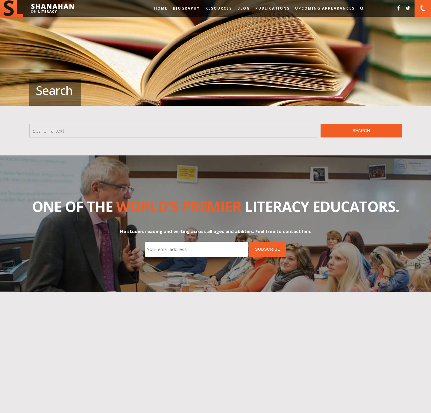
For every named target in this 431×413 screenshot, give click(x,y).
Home (161, 8)
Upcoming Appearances (325, 8)
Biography (186, 8)
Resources (218, 8)
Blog (243, 8)
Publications (272, 8)
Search (361, 130)
